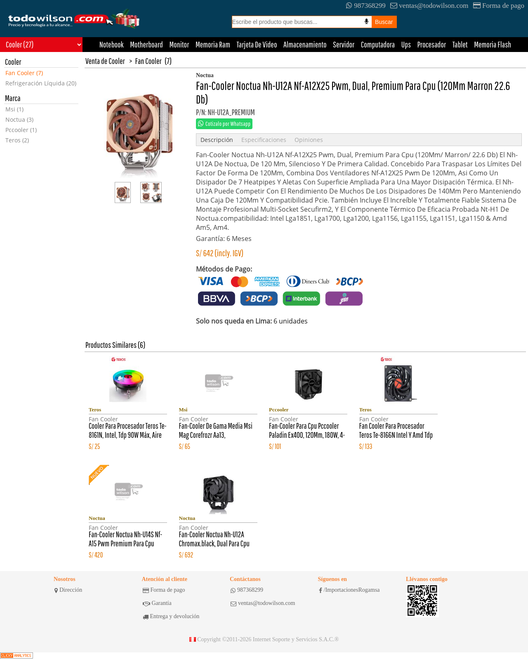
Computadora (378, 44)
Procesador (431, 44)
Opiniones (309, 140)
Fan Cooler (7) (24, 73)
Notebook (111, 44)
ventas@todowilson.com (429, 5)
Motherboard (146, 44)
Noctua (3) (19, 119)
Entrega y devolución (171, 616)
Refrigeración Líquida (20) (40, 83)
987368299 (366, 5)
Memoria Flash (492, 44)
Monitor (179, 44)
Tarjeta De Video (256, 44)
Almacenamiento (305, 44)
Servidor (343, 44)
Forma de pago (498, 5)
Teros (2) (17, 140)
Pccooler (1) (21, 130)
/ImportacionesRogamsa (349, 590)
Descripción (216, 140)
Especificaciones (263, 140)
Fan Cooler (148, 61)
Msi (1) (14, 109)
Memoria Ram (213, 44)
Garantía (157, 603)
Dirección (68, 590)
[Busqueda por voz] (366, 21)
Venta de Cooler (105, 61)
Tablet (460, 44)
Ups (406, 44)
